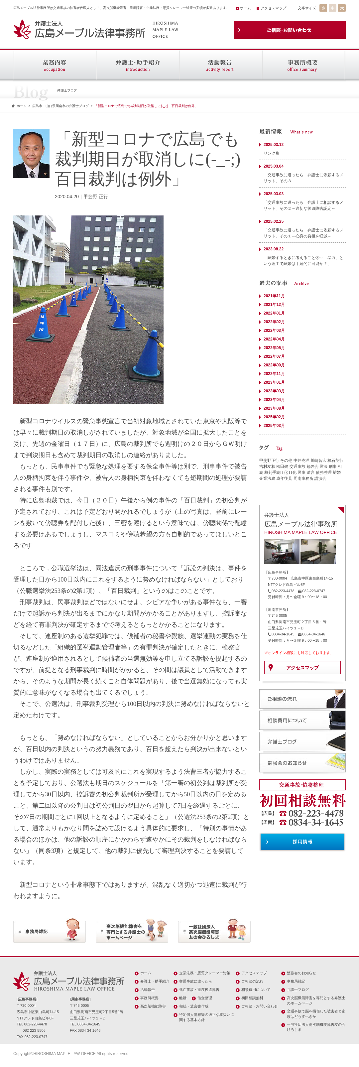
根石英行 (335, 460)
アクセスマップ (273, 8)
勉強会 (312, 466)
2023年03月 (274, 391)
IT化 (293, 472)
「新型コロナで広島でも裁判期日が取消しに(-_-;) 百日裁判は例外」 (146, 106)
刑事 (333, 466)
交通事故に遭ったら (195, 981)
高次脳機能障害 (153, 1006)
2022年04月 (274, 339)
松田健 (282, 466)
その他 (286, 460)
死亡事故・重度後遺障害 (199, 990)
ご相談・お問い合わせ (259, 1006)
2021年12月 (274, 304)
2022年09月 (274, 365)
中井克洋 (301, 460)
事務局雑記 (296, 981)
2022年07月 (274, 356)
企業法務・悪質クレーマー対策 (204, 973)
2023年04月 (274, 399)
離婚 (337, 472)
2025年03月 (274, 425)
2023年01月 (274, 382)
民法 (323, 466)
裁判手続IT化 (276, 472)
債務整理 (324, 472)
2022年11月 (274, 373)
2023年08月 (274, 408)
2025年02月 (274, 417)
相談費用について (256, 990)
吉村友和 (267, 466)
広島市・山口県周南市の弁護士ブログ (60, 106)
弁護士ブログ (298, 990)
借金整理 (204, 998)
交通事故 (297, 466)
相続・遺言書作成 (193, 1006)
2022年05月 (274, 347)
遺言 (311, 472)
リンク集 (272, 153)
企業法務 (267, 478)
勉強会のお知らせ (301, 973)
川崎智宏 (318, 460)
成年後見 (284, 478)
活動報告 (147, 990)
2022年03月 (274, 330)
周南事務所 (303, 478)
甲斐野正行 (269, 460)
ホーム (245, 8)
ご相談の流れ (252, 981)
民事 (301, 472)
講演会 (320, 478)
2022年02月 (274, 322)
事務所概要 (149, 998)
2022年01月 (274, 313)
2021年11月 (274, 296)
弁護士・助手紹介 (155, 981)
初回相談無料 (252, 998)
